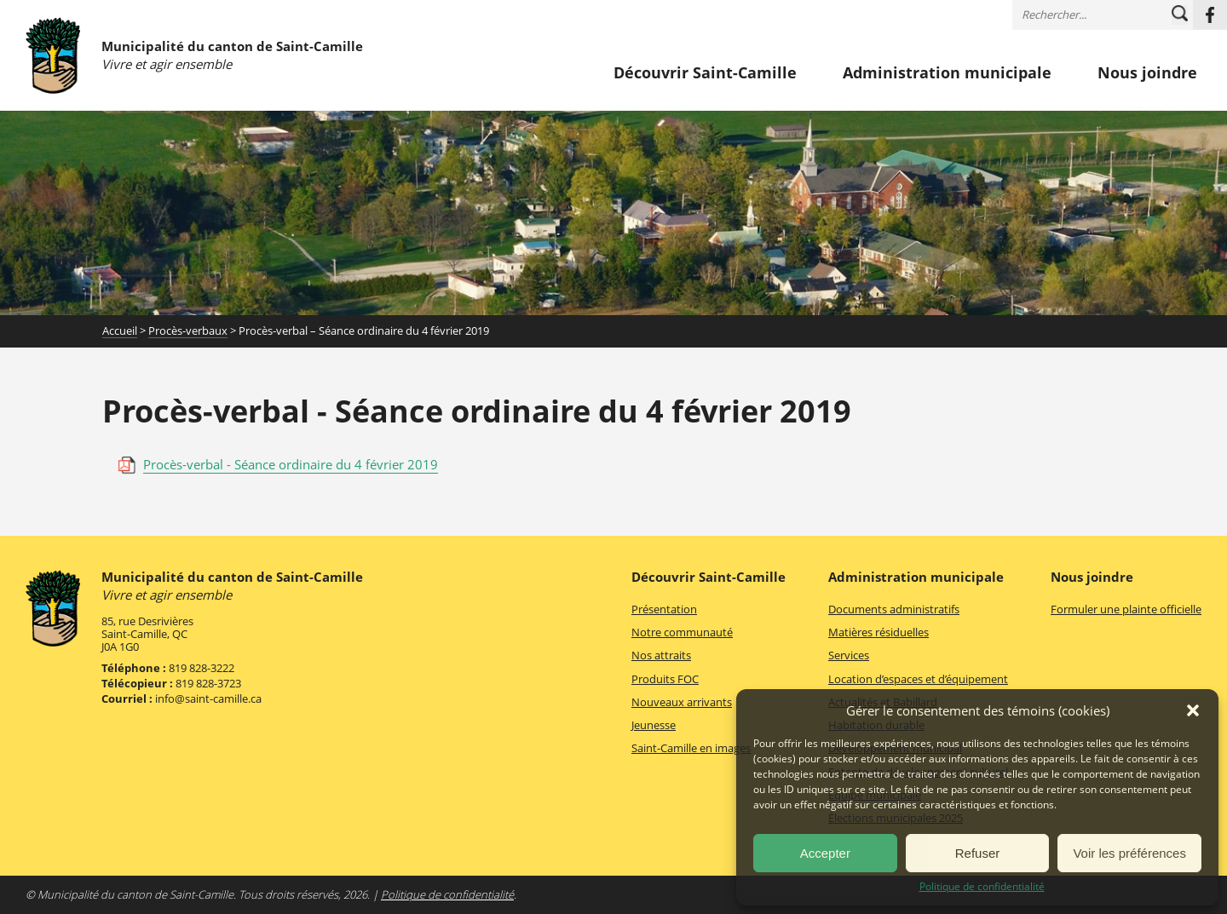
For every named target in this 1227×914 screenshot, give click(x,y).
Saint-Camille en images (691, 748)
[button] (1192, 710)
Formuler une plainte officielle (1126, 609)
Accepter (825, 853)
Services (848, 655)
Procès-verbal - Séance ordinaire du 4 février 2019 (290, 464)
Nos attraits (661, 655)
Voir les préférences (1129, 853)
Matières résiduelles (878, 632)
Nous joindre (1147, 73)
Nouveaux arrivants (681, 702)
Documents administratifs (893, 609)
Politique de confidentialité (982, 887)
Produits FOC (665, 679)
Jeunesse (653, 725)
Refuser (977, 853)
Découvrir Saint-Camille (705, 73)
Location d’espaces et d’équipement (918, 679)
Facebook (1210, 15)
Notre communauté (682, 632)
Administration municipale (947, 73)
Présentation (664, 609)
